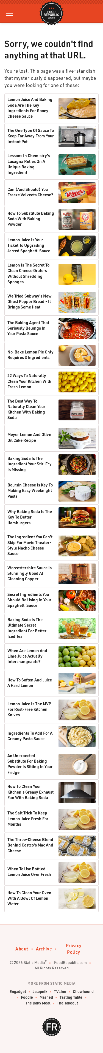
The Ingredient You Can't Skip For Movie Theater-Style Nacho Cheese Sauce (29, 545)
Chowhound (83, 992)
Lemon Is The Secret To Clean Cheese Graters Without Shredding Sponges (28, 273)
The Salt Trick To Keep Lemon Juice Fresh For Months (27, 818)
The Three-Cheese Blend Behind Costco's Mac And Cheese (30, 845)
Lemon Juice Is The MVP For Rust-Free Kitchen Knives (29, 709)
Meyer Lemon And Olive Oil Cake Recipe (29, 437)
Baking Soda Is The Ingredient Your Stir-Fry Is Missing (29, 463)
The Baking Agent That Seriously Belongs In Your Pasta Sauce (28, 328)
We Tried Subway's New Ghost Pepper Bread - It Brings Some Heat (29, 301)
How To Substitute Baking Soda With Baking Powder (30, 218)
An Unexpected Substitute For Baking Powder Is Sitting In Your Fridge (29, 764)
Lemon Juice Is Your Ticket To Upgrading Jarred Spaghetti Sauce (28, 245)
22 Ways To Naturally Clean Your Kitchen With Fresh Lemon (29, 381)
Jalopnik (40, 992)
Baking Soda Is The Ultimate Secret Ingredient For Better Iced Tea (26, 628)
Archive (44, 949)
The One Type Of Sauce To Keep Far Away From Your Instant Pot (30, 136)
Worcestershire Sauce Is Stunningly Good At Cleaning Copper (29, 573)
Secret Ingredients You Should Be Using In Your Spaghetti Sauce (29, 599)
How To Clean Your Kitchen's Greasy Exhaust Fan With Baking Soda (30, 791)
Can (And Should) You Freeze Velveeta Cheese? (30, 191)
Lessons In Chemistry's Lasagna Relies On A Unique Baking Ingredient (28, 164)
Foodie (27, 997)
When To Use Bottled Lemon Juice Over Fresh (29, 871)
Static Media (34, 962)
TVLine (60, 992)
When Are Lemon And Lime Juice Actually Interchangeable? (27, 656)
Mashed (46, 997)
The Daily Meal (37, 1003)
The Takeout (67, 1003)
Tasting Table (71, 997)
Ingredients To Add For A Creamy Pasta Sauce (29, 735)
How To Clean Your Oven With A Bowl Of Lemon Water (29, 898)
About (21, 949)
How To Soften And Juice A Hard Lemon (29, 682)
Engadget (18, 992)
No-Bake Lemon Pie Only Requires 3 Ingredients (30, 354)
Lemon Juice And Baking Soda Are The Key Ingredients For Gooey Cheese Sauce (29, 108)
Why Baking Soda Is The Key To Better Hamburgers (29, 517)
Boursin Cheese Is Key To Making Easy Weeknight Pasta (30, 490)
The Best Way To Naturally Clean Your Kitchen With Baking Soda (26, 409)
